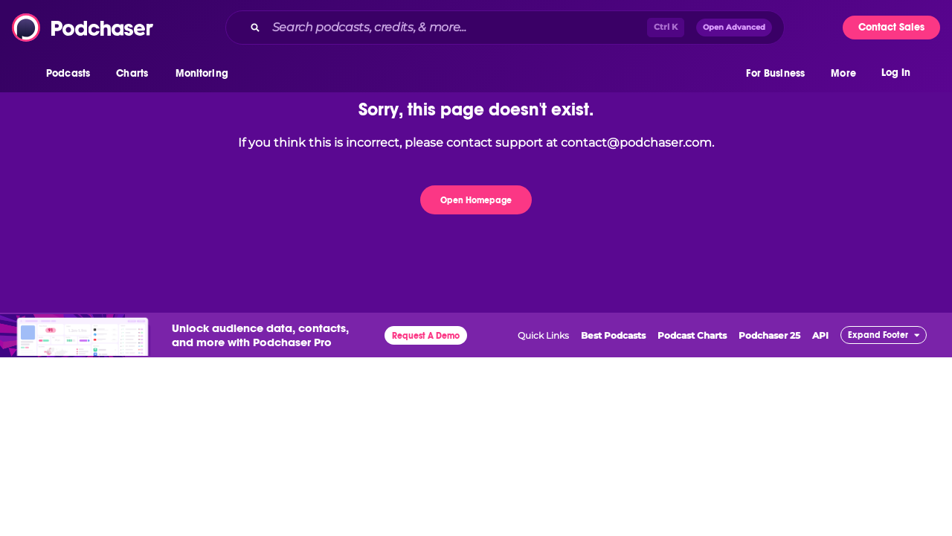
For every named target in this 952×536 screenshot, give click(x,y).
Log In (895, 72)
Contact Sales (891, 27)
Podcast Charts (692, 335)
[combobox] (505, 27)
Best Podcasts (613, 335)
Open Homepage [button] (476, 200)
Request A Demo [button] (426, 336)
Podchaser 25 (769, 335)
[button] (72, 74)
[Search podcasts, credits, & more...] (456, 27)
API (820, 335)
